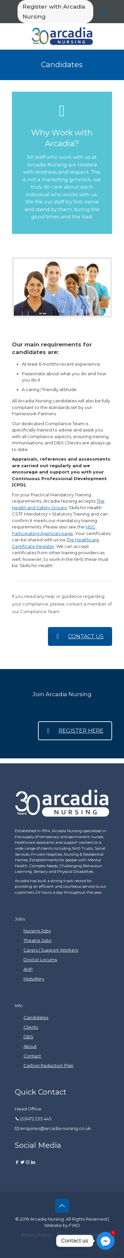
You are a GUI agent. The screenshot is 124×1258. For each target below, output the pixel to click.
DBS (28, 1036)
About (30, 1046)
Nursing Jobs (37, 930)
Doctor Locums (40, 959)
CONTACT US (80, 636)
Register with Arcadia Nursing (53, 11)
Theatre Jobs (37, 940)
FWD (74, 1225)
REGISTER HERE (75, 731)
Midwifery (33, 978)
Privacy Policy (36, 1234)
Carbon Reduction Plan (48, 1065)
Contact (32, 1055)
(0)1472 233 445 (35, 1118)
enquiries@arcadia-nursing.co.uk (55, 1128)
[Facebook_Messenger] (105, 1241)
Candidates (35, 1017)
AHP (28, 969)
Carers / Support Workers (50, 950)
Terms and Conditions (79, 1234)
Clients (30, 1027)
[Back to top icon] (62, 1206)
